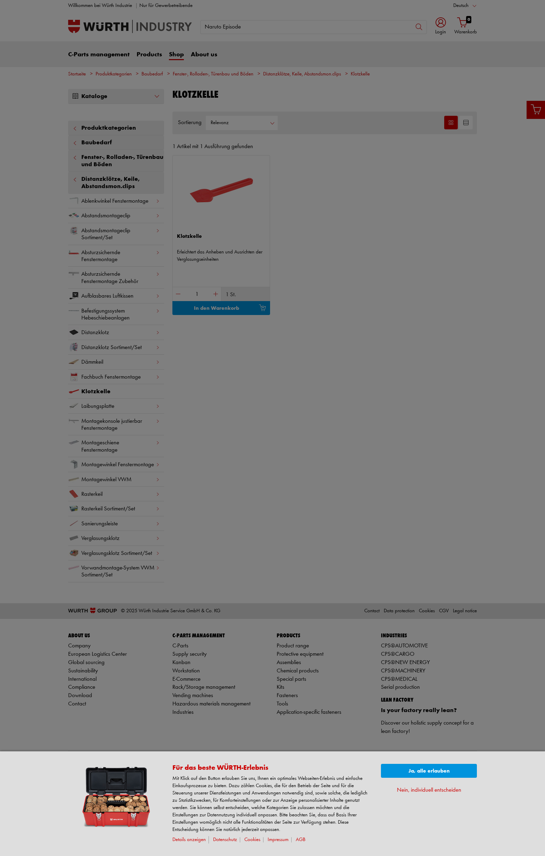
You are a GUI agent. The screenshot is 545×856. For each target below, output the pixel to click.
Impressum (278, 839)
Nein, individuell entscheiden (429, 790)
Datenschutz (225, 839)
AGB (301, 839)
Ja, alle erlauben (429, 771)
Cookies (252, 839)
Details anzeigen (189, 839)
